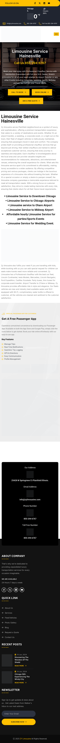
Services (8, 613)
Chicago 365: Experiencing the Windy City (22, 676)
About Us (9, 608)
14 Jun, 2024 (21, 655)
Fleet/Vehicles (11, 618)
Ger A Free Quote (31, 101)
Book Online (42, 92)
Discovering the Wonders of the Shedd (21, 659)
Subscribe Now (18, 722)
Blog (7, 627)
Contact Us (9, 637)
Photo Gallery (10, 622)
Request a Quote (12, 632)
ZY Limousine (25, 739)
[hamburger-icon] (56, 34)
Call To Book (18, 92)
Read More (20, 666)
